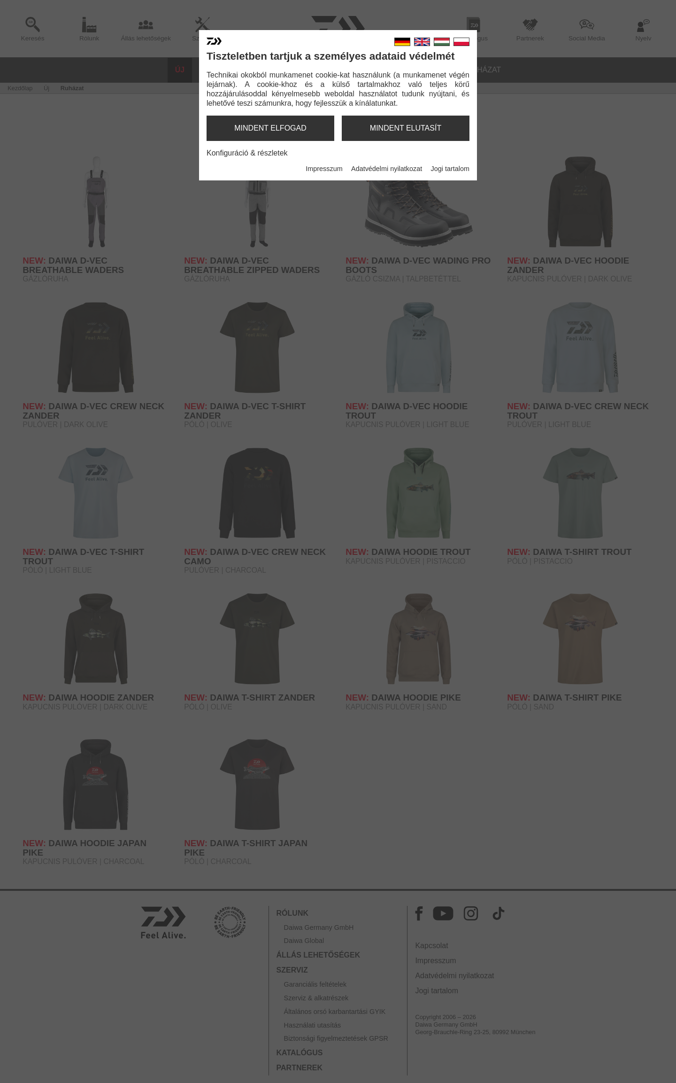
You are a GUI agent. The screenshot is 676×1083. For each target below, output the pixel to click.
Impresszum (324, 168)
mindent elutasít (405, 128)
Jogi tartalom (450, 168)
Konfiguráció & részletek (247, 153)
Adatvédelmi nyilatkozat (386, 168)
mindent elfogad (270, 128)
